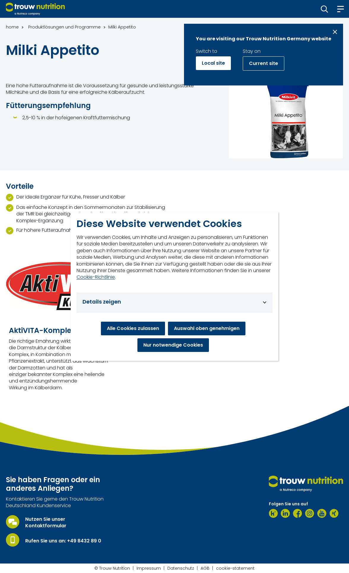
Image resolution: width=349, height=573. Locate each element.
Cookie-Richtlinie (96, 277)
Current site (263, 63)
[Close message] (335, 32)
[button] (324, 9)
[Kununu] (273, 513)
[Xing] (334, 513)
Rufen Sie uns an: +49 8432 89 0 (63, 541)
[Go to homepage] (35, 9)
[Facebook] (297, 513)
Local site (213, 63)
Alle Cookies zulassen (133, 328)
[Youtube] (321, 513)
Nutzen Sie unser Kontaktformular (45, 522)
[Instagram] (309, 513)
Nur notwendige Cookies (173, 345)
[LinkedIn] (285, 513)
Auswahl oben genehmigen (206, 328)
